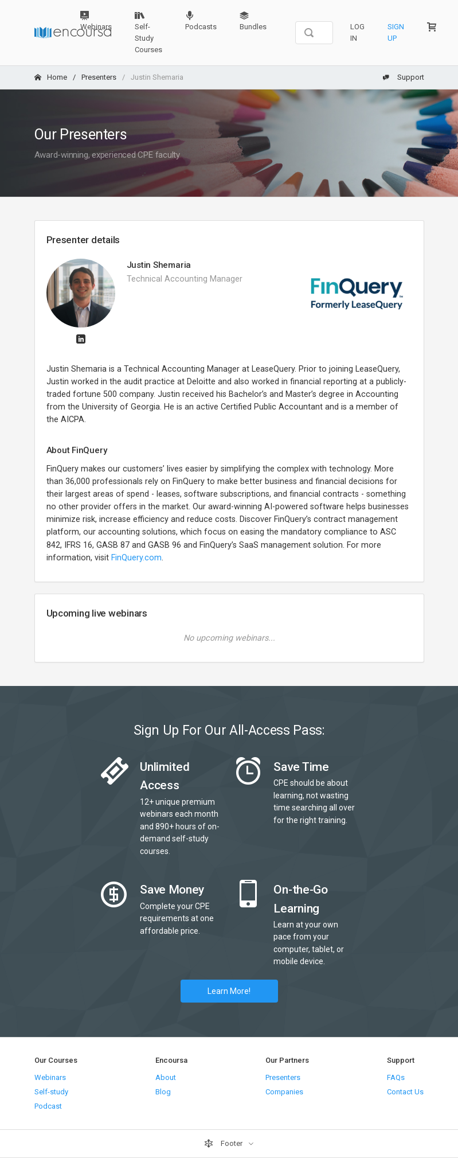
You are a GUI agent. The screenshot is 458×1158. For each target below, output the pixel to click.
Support (403, 77)
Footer (224, 1143)
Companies (284, 1091)
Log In (357, 32)
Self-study (51, 1091)
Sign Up (395, 32)
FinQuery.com (136, 558)
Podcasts (201, 21)
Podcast (48, 1106)
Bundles (253, 21)
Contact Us (405, 1091)
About (165, 1077)
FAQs (396, 1077)
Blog (163, 1091)
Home (50, 77)
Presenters (98, 77)
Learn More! (229, 991)
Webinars (96, 21)
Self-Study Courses (148, 32)
